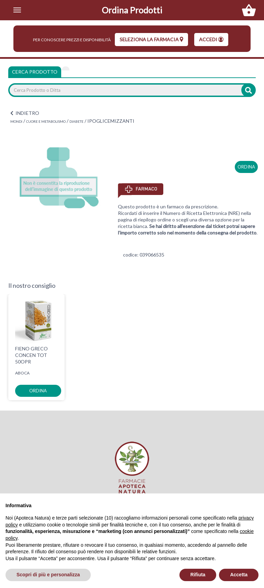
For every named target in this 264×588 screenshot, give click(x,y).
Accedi (211, 39)
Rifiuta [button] (198, 574)
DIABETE (76, 121)
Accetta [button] (239, 574)
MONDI (16, 121)
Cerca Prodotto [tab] (34, 72)
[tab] (65, 68)
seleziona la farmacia (151, 39)
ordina (246, 167)
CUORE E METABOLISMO (46, 121)
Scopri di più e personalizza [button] (48, 574)
